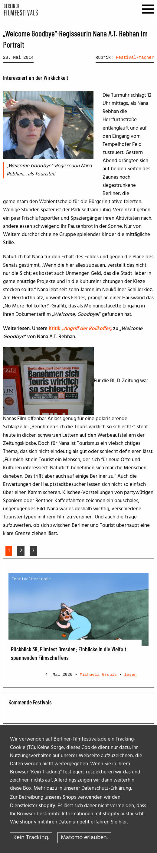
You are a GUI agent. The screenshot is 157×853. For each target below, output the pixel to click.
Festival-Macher (135, 57)
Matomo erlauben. (84, 837)
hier (123, 822)
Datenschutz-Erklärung (106, 788)
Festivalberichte (31, 579)
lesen (130, 674)
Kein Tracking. (31, 837)
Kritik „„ (80, 329)
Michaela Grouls (98, 674)
